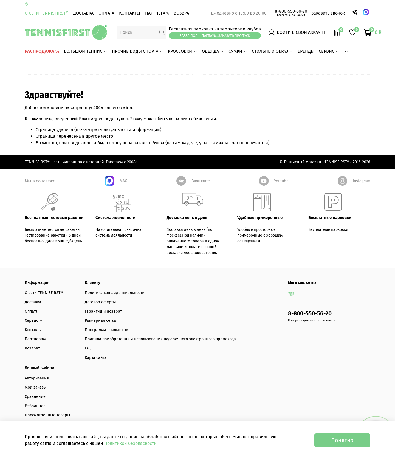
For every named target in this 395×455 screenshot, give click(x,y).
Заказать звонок (328, 13)
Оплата (106, 13)
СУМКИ (237, 51)
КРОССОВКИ (182, 51)
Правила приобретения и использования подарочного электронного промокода (160, 339)
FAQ (88, 348)
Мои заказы (36, 387)
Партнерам (157, 13)
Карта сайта (95, 357)
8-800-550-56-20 (291, 11)
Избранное (35, 406)
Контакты (129, 13)
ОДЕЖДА (213, 51)
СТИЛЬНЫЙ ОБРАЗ (272, 51)
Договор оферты (100, 302)
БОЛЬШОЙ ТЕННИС (86, 51)
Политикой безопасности (130, 443)
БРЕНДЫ (306, 51)
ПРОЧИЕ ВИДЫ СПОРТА (137, 51)
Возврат (182, 13)
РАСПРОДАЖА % (42, 51)
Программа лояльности (107, 330)
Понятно (342, 440)
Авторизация (37, 378)
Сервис (329, 51)
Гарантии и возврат (103, 311)
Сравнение (35, 396)
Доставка (83, 13)
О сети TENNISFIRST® (46, 13)
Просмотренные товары (47, 415)
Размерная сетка (100, 320)
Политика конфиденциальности (115, 292)
